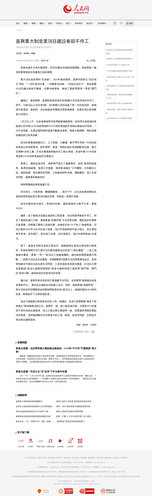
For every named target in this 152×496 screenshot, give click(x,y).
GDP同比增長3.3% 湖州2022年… (119, 65)
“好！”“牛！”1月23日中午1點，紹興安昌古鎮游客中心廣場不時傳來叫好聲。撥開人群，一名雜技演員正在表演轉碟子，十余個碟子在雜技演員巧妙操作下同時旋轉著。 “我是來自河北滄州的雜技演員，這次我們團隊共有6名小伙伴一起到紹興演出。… (56, 379)
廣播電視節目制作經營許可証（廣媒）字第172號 (107, 472)
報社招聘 (50, 458)
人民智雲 (70, 442)
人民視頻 (60, 442)
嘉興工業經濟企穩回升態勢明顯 (69, 411)
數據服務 (91, 458)
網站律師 (108, 458)
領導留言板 (50, 442)
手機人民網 (40, 442)
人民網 (18, 30)
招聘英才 (59, 458)
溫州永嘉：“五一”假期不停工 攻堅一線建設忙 (35, 421)
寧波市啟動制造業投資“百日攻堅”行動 (32, 411)
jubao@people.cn (99, 462)
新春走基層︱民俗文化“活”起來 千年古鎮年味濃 (41, 371)
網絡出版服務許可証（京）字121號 (90, 476)
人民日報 (21, 442)
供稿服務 (83, 458)
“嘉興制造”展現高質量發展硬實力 (70, 421)
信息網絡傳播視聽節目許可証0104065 (26, 476)
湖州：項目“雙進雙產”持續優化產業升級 (73, 406)
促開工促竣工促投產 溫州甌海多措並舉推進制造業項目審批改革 (83, 401)
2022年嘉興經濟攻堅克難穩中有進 (119, 71)
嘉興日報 (45, 61)
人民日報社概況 (30, 458)
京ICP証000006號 (110, 476)
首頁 (18, 23)
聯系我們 (124, 458)
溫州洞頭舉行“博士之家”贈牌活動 (119, 103)
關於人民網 (42, 458)
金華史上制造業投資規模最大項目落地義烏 (34, 406)
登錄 (131, 23)
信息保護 (116, 458)
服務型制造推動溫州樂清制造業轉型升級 (33, 416)
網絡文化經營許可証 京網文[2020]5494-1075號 (58, 476)
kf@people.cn (54, 467)
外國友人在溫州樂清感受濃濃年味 (119, 59)
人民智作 (80, 442)
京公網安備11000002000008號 (129, 476)
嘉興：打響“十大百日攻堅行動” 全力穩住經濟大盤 (77, 416)
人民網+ (30, 442)
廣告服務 (67, 458)
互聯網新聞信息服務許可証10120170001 (42, 472)
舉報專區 (79, 23)
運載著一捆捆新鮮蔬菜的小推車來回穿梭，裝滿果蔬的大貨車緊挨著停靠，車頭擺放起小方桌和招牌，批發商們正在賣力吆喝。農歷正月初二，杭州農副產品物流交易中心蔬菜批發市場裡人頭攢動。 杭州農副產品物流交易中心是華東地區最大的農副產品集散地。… (55, 359)
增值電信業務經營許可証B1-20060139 (73, 472)
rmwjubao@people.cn (108, 467)
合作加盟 (75, 458)
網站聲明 (99, 458)
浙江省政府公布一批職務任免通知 (119, 118)
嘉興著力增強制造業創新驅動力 (29, 401)
